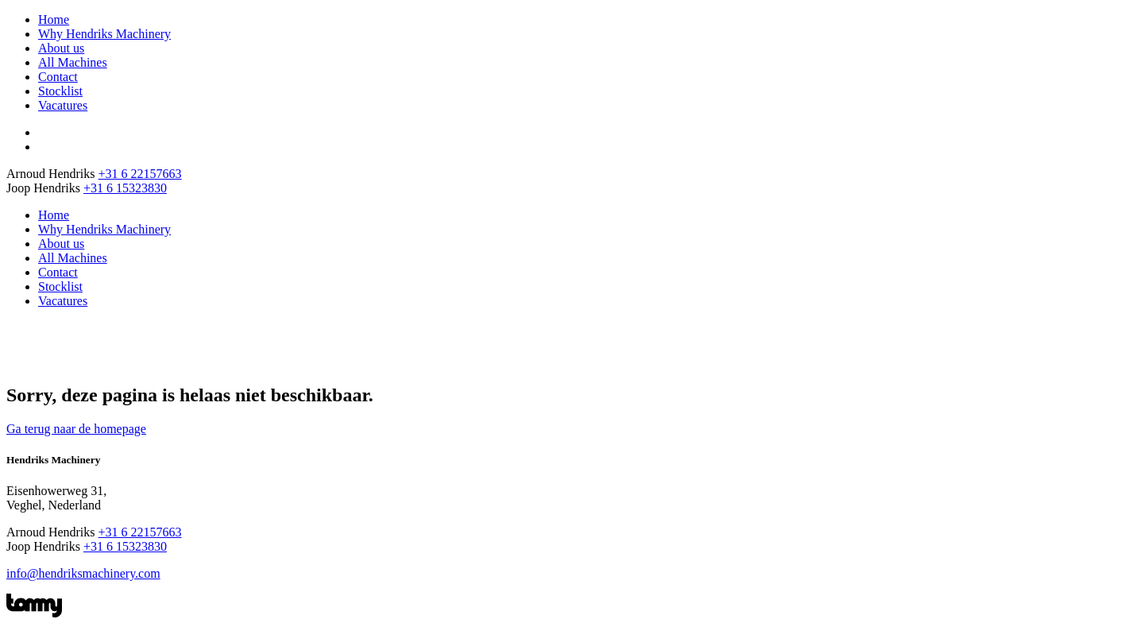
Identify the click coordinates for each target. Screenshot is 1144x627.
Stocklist (60, 91)
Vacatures (62, 105)
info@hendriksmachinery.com (83, 573)
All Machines (72, 62)
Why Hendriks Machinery (104, 34)
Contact (58, 76)
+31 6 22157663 (140, 173)
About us (61, 48)
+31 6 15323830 (125, 188)
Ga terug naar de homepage (76, 428)
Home (53, 19)
